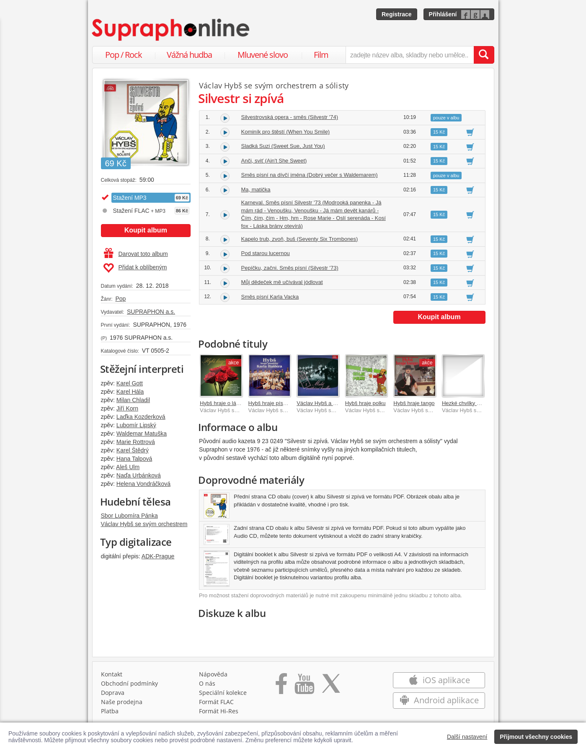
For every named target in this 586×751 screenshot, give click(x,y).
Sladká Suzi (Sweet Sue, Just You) (283, 146)
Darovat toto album (136, 254)
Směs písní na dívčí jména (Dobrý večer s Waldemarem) (309, 175)
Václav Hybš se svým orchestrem (144, 524)
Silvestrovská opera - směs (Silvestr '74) (289, 117)
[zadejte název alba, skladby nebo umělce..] (409, 55)
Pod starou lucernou (265, 253)
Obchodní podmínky (129, 683)
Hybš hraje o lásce (222, 403)
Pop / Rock (123, 54)
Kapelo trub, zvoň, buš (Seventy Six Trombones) (299, 239)
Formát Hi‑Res (218, 711)
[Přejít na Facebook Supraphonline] (281, 686)
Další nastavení (467, 736)
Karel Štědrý (132, 450)
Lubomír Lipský (136, 425)
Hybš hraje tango (413, 403)
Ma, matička (256, 189)
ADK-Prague (158, 556)
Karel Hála (130, 391)
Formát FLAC (216, 702)
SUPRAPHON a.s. (151, 311)
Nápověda (213, 674)
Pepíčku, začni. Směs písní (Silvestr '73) (289, 268)
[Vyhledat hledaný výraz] (483, 55)
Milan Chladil (133, 400)
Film (321, 54)
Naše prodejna (121, 702)
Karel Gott (129, 383)
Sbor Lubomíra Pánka (129, 515)
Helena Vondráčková (143, 483)
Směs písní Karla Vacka (270, 297)
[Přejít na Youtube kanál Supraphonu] (304, 686)
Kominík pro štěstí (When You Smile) (285, 132)
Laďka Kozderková (140, 416)
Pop (120, 298)
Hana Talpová (134, 458)
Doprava (112, 693)
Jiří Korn (127, 408)
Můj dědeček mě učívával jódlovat (282, 282)
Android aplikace (439, 700)
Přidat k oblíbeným (135, 268)
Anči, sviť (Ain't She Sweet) (274, 160)
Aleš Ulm (127, 467)
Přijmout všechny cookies (536, 736)
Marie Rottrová (135, 442)
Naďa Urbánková (138, 475)
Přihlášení (443, 14)
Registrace (397, 14)
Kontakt (111, 674)
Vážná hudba (189, 54)
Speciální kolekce (223, 693)
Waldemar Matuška (141, 433)
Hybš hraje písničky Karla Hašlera (289, 403)
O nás (207, 683)
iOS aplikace (439, 680)
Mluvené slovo (262, 54)
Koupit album (145, 230)
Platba (110, 711)
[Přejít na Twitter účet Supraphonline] (330, 686)
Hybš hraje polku (365, 403)
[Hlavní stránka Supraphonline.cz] (171, 30)
